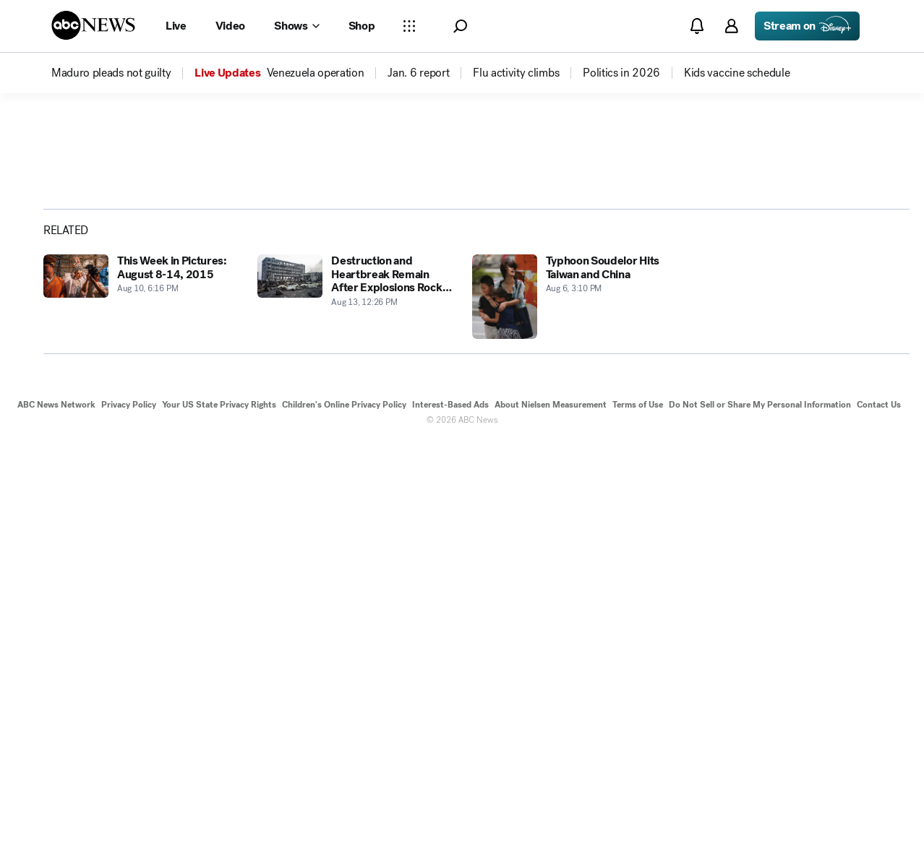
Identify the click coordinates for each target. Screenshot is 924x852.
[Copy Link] (862, 341)
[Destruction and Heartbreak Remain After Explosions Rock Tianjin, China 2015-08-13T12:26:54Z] (355, 706)
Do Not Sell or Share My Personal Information (760, 814)
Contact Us (879, 814)
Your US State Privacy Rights (219, 814)
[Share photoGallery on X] (787, 341)
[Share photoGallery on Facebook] (749, 341)
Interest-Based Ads (450, 814)
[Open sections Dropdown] (409, 26)
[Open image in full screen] (658, 250)
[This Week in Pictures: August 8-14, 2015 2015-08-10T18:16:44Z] (141, 706)
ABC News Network (56, 814)
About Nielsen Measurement (551, 814)
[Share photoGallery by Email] (824, 341)
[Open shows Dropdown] (296, 26)
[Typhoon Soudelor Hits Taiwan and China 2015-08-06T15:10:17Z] (570, 706)
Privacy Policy (128, 814)
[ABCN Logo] (93, 25)
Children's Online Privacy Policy (344, 814)
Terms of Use (637, 814)
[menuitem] (111, 72)
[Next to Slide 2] (655, 417)
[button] (460, 26)
